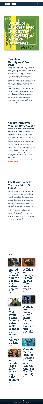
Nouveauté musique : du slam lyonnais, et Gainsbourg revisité (28, 319)
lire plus (10, 294)
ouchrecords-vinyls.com (13, 161)
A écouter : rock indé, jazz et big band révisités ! (14, 371)
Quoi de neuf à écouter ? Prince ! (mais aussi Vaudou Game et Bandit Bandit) (28, 361)
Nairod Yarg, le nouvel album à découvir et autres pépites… (14, 280)
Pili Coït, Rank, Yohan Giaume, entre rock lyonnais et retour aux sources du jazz (14, 325)
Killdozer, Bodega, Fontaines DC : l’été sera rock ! (28, 279)
